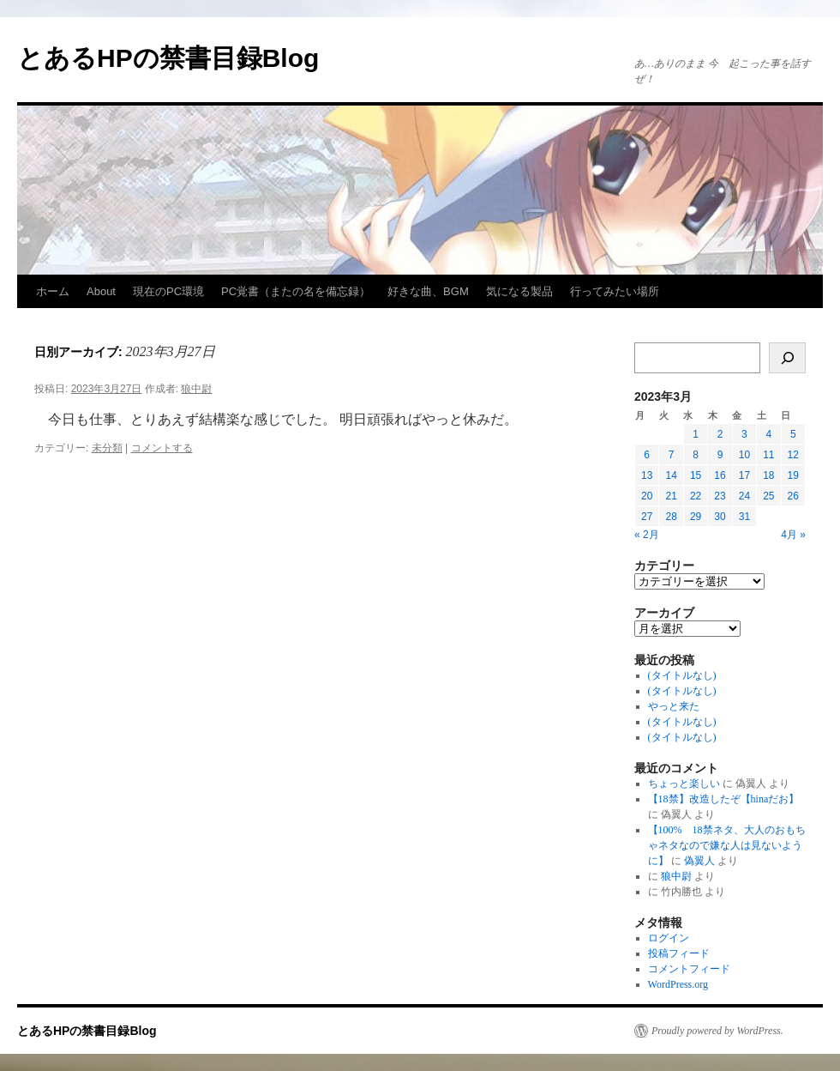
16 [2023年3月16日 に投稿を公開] (719, 475)
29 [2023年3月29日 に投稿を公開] (695, 517)
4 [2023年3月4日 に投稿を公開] (768, 434)
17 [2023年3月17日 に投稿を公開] (744, 475)
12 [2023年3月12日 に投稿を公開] (793, 455)
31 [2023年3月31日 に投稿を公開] (744, 517)
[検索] (787, 357)
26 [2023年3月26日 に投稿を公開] (793, 496)
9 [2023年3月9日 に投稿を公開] (720, 455)
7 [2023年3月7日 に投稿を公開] (672, 455)
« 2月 (646, 535)
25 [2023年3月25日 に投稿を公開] (768, 496)
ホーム (52, 291)
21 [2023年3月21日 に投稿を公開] (670, 496)
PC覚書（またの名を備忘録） (295, 291)
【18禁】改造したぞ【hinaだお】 (724, 799)
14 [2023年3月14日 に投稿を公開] (670, 475)
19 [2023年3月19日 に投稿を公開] (793, 475)
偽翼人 (699, 861)
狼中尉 (196, 389)
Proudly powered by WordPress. (717, 1031)
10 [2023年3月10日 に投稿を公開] (744, 455)
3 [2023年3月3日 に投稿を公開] (744, 434)
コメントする (162, 448)
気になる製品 (519, 291)
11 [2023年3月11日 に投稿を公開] (768, 455)
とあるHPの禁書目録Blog (168, 58)
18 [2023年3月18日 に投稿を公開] (768, 475)
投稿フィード (679, 953)
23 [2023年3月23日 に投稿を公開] (719, 496)
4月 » (793, 535)
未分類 (107, 448)
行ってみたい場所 (614, 291)
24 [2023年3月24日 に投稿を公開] (744, 496)
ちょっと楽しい (684, 784)
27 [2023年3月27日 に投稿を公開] (646, 517)
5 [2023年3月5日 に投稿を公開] (793, 434)
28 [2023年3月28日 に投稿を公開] (670, 517)
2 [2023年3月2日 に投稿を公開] (720, 434)
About (101, 291)
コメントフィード (689, 969)
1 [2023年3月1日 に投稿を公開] (696, 434)
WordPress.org (678, 984)
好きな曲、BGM (428, 291)
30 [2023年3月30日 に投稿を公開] (719, 517)
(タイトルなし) (682, 675)
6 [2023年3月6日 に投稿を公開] (647, 455)
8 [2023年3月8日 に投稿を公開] (696, 455)
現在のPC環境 (168, 291)
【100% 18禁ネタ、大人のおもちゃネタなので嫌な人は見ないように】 (727, 845)
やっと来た (673, 706)
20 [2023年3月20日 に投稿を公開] (646, 496)
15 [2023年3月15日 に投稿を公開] (695, 475)
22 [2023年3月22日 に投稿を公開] (695, 496)
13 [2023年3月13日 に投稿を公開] (646, 475)
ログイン (668, 938)
